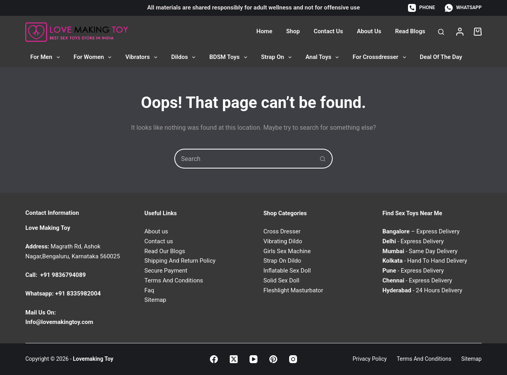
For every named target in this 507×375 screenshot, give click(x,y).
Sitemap (155, 299)
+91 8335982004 (78, 293)
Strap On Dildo (282, 260)
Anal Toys (323, 57)
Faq (149, 290)
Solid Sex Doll (281, 280)
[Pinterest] (273, 359)
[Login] (460, 32)
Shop (292, 31)
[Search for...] (243, 159)
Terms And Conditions (174, 280)
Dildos (184, 57)
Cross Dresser (282, 231)
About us (156, 231)
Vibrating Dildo (282, 241)
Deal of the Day (441, 57)
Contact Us (328, 31)
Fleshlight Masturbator (293, 290)
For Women (94, 57)
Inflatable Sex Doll (287, 270)
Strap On (278, 57)
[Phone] (421, 8)
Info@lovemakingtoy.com (59, 322)
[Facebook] (214, 359)
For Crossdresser (381, 57)
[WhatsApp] (463, 8)
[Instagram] (293, 359)
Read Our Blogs (165, 251)
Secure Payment (166, 270)
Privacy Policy (370, 359)
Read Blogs (410, 31)
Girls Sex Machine (287, 251)
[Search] (441, 32)
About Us (369, 31)
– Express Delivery (421, 231)
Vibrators (142, 57)
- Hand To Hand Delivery (425, 260)
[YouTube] (253, 359)
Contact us (159, 241)
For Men (46, 57)
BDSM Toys (229, 57)
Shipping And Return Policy (180, 260)
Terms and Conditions (423, 359)
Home (264, 31)
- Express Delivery (413, 241)
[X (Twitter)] (234, 359)
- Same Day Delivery (420, 251)
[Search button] (323, 159)
